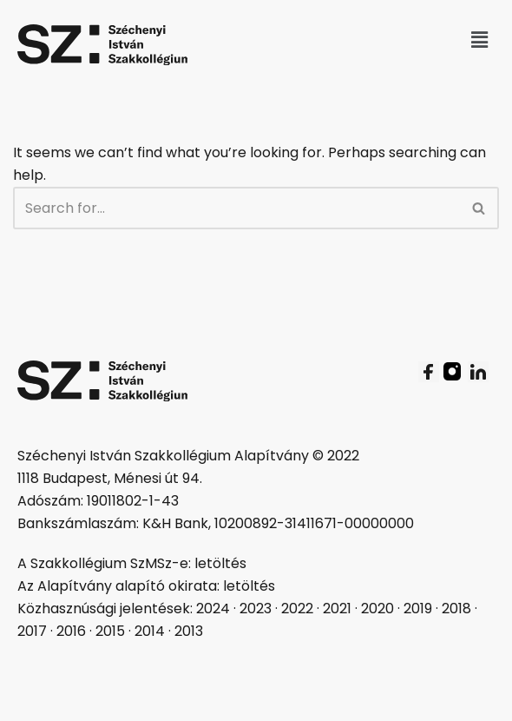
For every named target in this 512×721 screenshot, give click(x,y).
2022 (297, 608)
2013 (188, 631)
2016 (71, 631)
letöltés (220, 563)
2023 (256, 608)
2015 (110, 631)
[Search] (236, 208)
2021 (337, 608)
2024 (213, 608)
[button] (480, 39)
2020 (377, 608)
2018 (456, 608)
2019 (418, 608)
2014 (150, 631)
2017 (32, 631)
